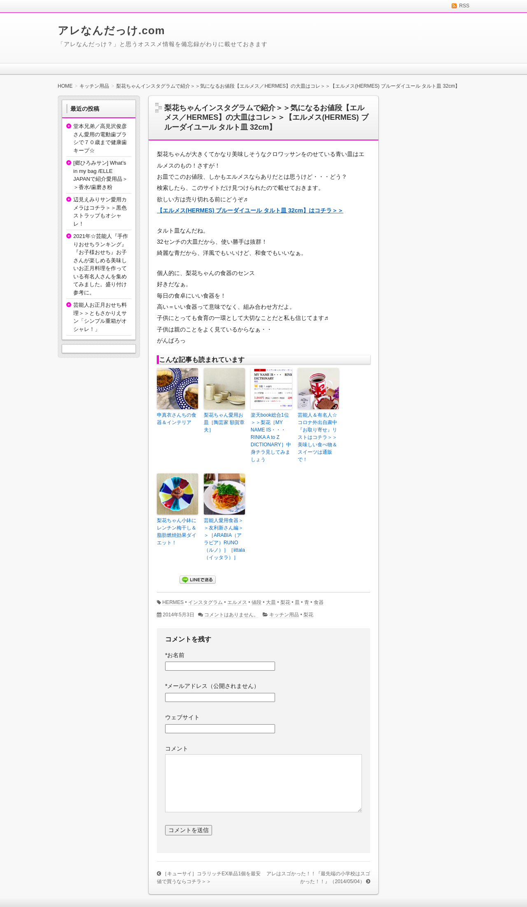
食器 (319, 602)
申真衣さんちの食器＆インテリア (176, 418)
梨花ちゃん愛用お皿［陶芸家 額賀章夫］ (224, 422)
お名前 (174, 655)
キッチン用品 (284, 615)
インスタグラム (205, 602)
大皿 (271, 602)
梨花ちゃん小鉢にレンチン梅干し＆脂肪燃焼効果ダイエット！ (176, 532)
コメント (176, 748)
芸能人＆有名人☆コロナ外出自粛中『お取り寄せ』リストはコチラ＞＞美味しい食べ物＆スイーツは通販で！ (317, 437)
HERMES (173, 602)
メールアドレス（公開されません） (212, 686)
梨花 (285, 602)
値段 (256, 602)
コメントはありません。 (231, 615)
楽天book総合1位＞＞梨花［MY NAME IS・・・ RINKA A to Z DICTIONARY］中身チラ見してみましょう (271, 437)
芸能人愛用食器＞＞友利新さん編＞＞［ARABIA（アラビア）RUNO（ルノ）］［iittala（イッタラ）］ (224, 539)
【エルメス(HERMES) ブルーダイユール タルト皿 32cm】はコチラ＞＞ (250, 210)
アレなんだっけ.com (111, 30)
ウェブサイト (182, 717)
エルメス (237, 602)
